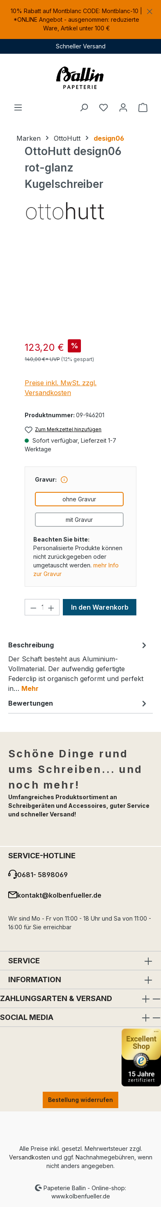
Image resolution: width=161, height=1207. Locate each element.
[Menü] (18, 107)
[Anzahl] (42, 607)
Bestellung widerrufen (80, 1099)
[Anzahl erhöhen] (51, 607)
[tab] (78, 666)
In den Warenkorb (100, 607)
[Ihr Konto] (123, 107)
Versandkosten (29, 1157)
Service (24, 960)
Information (34, 979)
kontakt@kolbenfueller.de (59, 895)
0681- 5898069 (42, 875)
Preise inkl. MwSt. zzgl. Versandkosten (61, 388)
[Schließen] (149, 10)
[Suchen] (84, 107)
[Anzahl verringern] (33, 607)
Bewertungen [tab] (78, 703)
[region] (80, 19)
